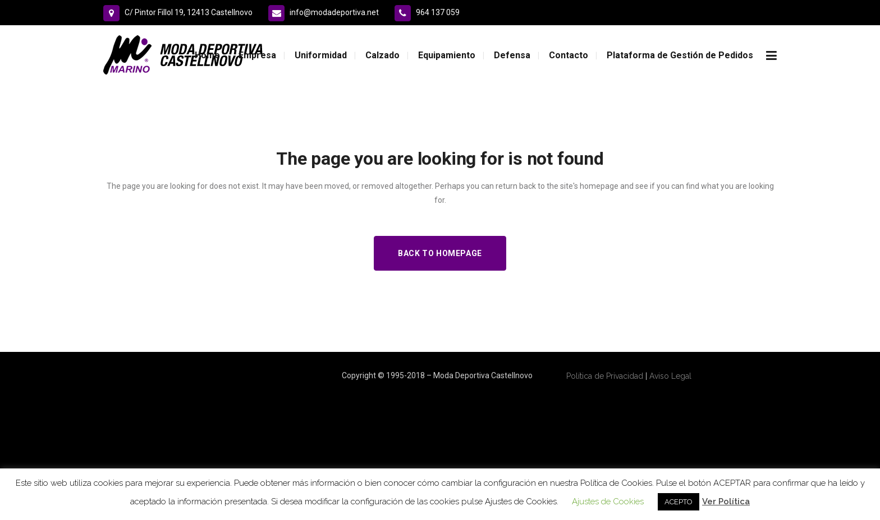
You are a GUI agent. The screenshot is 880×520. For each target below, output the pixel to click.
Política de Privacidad (604, 376)
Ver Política (726, 501)
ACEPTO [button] (678, 502)
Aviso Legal (670, 376)
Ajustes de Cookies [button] (608, 501)
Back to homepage (440, 253)
